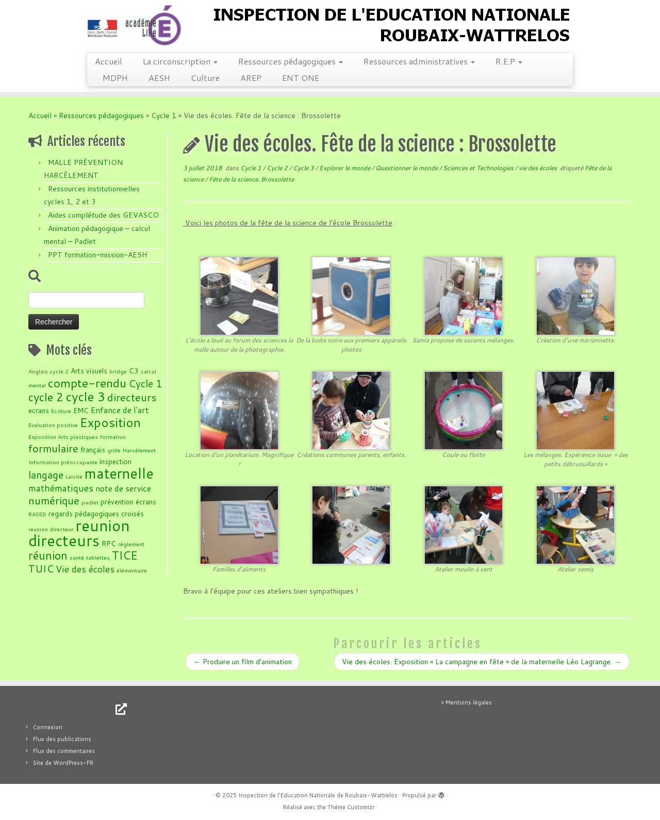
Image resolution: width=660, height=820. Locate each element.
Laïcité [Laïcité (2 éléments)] (73, 476)
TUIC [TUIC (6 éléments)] (41, 569)
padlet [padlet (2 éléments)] (89, 502)
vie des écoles (538, 167)
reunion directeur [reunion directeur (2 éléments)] (50, 529)
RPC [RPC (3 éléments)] (109, 543)
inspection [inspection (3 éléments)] (115, 461)
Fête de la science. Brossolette (251, 179)
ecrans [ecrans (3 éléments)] (38, 410)
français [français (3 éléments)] (92, 449)
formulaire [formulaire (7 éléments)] (53, 448)
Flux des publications (62, 739)
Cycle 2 (278, 167)
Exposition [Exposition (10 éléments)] (110, 422)
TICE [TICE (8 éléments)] (125, 555)
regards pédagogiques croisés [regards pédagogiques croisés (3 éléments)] (96, 513)
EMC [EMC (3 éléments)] (81, 410)
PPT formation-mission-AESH (97, 255)
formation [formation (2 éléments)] (113, 436)
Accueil (108, 61)
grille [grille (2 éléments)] (114, 450)
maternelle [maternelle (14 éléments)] (119, 473)
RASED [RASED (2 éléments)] (37, 514)
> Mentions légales (466, 702)
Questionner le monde (407, 167)
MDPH (115, 78)
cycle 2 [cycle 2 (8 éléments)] (45, 397)
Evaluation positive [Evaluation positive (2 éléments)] (53, 425)
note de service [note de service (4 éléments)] (123, 488)
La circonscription (180, 61)
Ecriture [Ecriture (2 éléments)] (61, 411)
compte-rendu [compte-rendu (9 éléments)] (87, 382)
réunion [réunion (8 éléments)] (48, 555)
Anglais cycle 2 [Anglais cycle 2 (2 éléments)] (48, 371)
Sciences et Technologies (479, 167)
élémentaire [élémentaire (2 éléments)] (132, 570)
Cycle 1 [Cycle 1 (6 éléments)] (145, 383)
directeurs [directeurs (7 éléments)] (132, 397)
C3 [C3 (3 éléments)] (134, 370)
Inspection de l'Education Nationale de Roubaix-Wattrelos (318, 795)
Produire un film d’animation (242, 662)
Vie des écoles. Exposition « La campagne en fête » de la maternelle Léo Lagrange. (481, 662)
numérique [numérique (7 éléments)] (53, 500)
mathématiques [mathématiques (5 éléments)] (60, 488)
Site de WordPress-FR (63, 763)
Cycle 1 (163, 115)
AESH (159, 78)
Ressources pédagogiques (290, 61)
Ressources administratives (419, 61)
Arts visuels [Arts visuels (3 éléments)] (89, 370)
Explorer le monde (345, 167)
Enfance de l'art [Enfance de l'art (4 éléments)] (120, 410)
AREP (250, 78)
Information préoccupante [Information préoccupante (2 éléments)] (62, 462)
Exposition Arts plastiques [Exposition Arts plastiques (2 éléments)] (63, 436)
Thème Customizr (350, 807)
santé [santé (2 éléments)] (77, 557)
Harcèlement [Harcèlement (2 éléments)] (139, 450)
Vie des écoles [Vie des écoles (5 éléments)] (85, 569)
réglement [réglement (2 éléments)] (131, 544)
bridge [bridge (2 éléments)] (118, 371)
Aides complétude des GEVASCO (103, 215)
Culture (205, 78)
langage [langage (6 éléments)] (45, 475)
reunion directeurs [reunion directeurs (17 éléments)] (79, 533)
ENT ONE (300, 78)
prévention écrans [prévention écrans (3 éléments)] (128, 501)
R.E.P (509, 61)
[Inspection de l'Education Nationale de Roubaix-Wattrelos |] (330, 25)
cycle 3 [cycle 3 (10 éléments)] (85, 396)
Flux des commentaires (64, 751)
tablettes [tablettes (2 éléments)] (98, 557)
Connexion (47, 727)
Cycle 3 (304, 167)
